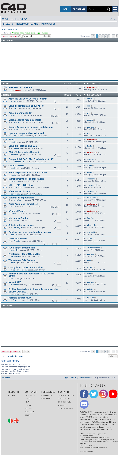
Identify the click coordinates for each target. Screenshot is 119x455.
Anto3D (90, 99)
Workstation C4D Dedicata (22, 260)
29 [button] (113, 36)
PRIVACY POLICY (64, 399)
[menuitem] (24, 19)
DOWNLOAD (29, 412)
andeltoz (14, 294)
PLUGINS (11, 395)
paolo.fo (14, 235)
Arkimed (15, 33)
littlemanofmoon (93, 248)
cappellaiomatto (43, 33)
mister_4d (18, 227)
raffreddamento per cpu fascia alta (26, 179)
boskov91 (91, 232)
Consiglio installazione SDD (22, 146)
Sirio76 (90, 218)
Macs (16, 129)
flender (16, 148)
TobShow (15, 284)
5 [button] (108, 36)
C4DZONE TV (30, 395)
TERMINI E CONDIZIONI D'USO (65, 406)
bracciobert (18, 136)
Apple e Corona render (20, 113)
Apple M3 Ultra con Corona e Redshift (27, 99)
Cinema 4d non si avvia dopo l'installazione (30, 127)
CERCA (27, 415)
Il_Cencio (14, 300)
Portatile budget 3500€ (20, 298)
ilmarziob (14, 154)
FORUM (28, 405)
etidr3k (14, 206)
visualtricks (30, 33)
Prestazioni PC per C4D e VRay (24, 254)
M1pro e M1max (16, 211)
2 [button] (99, 36)
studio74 (14, 250)
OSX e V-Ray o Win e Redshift (23, 152)
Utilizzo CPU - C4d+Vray (20, 185)
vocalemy (15, 101)
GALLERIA (28, 408)
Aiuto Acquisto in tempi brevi (23, 204)
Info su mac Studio (18, 218)
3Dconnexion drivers (19, 191)
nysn (88, 113)
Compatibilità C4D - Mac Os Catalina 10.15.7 (31, 159)
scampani (90, 159)
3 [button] (102, 36)
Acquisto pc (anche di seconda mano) (27, 172)
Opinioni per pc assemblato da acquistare (29, 232)
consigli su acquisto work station (25, 267)
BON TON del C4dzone (20, 87)
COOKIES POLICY (64, 402)
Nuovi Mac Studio (17, 238)
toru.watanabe (20, 187)
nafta (13, 263)
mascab (17, 122)
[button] (93, 36)
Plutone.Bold (19, 162)
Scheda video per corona (21, 225)
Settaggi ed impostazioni (21, 198)
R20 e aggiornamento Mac (21, 248)
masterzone (16, 90)
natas (22, 33)
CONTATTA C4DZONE (66, 395)
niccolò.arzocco (17, 270)
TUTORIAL (28, 399)
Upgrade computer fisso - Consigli (26, 133)
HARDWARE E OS (9, 29)
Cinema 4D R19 (16, 165)
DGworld (89, 452)
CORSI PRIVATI (46, 399)
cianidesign (15, 194)
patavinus (15, 181)
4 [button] (105, 36)
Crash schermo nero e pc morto (24, 120)
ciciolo (89, 165)
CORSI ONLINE (46, 395)
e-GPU (11, 139)
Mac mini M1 (14, 282)
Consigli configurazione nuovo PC (26, 106)
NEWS (27, 402)
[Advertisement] (59, 61)
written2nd (15, 256)
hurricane (90, 127)
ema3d (14, 142)
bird (15, 108)
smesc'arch (91, 179)
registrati (79, 9)
